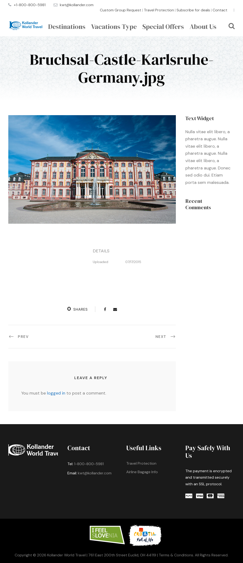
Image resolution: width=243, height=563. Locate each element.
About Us (203, 26)
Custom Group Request (120, 10)
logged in (56, 393)
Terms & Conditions (176, 555)
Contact (220, 10)
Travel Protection (159, 10)
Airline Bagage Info (142, 471)
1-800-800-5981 (89, 463)
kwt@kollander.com (76, 4)
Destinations (66, 26)
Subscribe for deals (193, 10)
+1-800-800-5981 (30, 4)
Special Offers (163, 26)
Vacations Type (114, 26)
